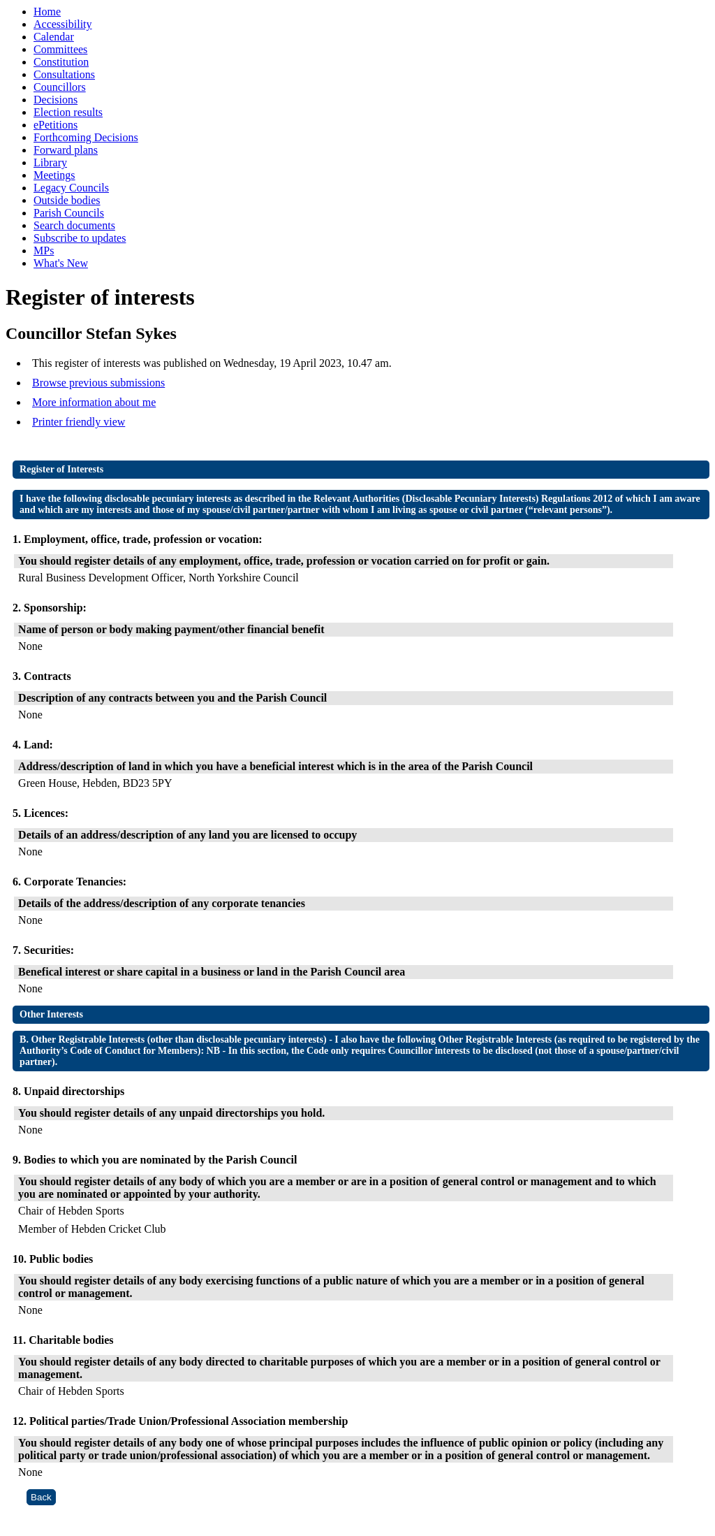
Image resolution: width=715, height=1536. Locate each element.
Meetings (54, 175)
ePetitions (56, 125)
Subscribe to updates (80, 238)
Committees (60, 49)
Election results (68, 112)
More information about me (94, 402)
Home (47, 11)
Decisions (56, 100)
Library (50, 162)
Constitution (61, 62)
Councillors (60, 87)
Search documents (74, 225)
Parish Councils (69, 213)
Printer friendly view (78, 422)
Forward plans (66, 150)
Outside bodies (67, 200)
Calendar (54, 37)
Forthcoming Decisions (86, 137)
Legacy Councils (71, 188)
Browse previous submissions (98, 383)
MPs (44, 250)
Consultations (64, 74)
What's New (61, 263)
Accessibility (63, 24)
